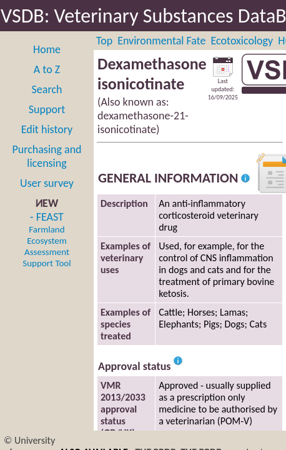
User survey (47, 183)
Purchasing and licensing (46, 156)
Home (47, 49)
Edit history (47, 129)
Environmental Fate (161, 41)
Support (47, 109)
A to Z (47, 69)
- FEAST (46, 239)
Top (104, 41)
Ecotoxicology (242, 41)
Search (47, 89)
